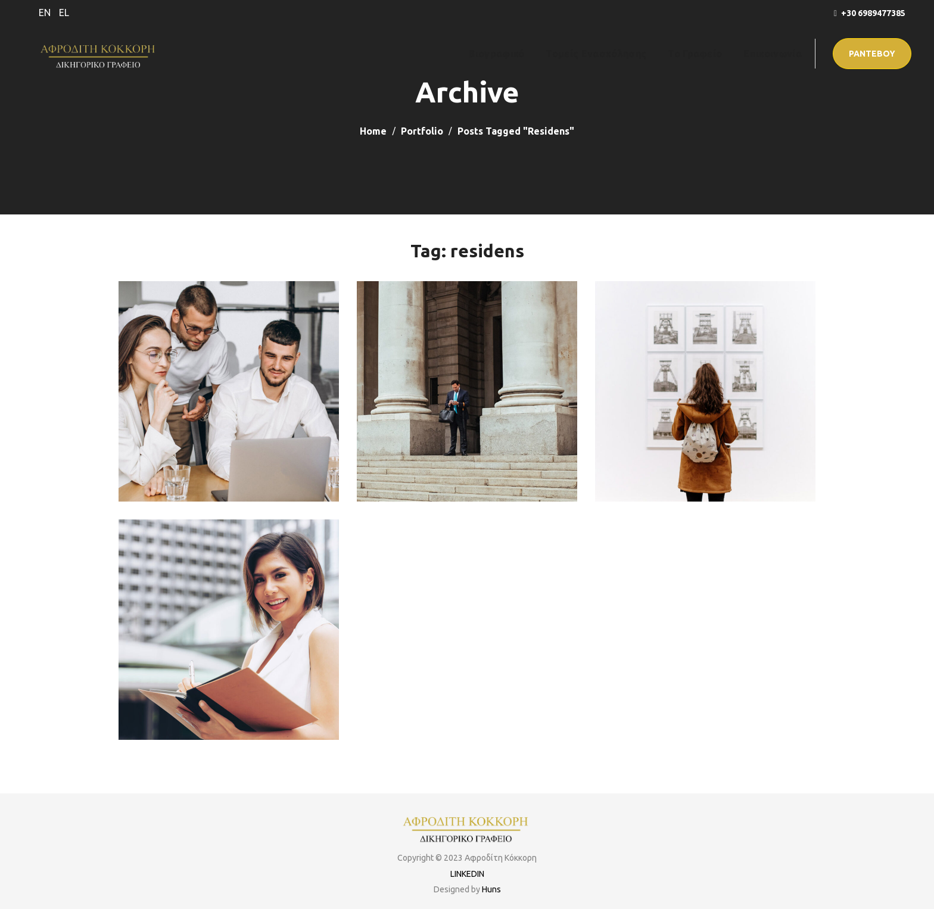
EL (64, 12)
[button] (872, 53)
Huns (491, 889)
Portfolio (422, 131)
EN (45, 12)
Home (373, 131)
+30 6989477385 (873, 13)
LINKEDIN (467, 874)
